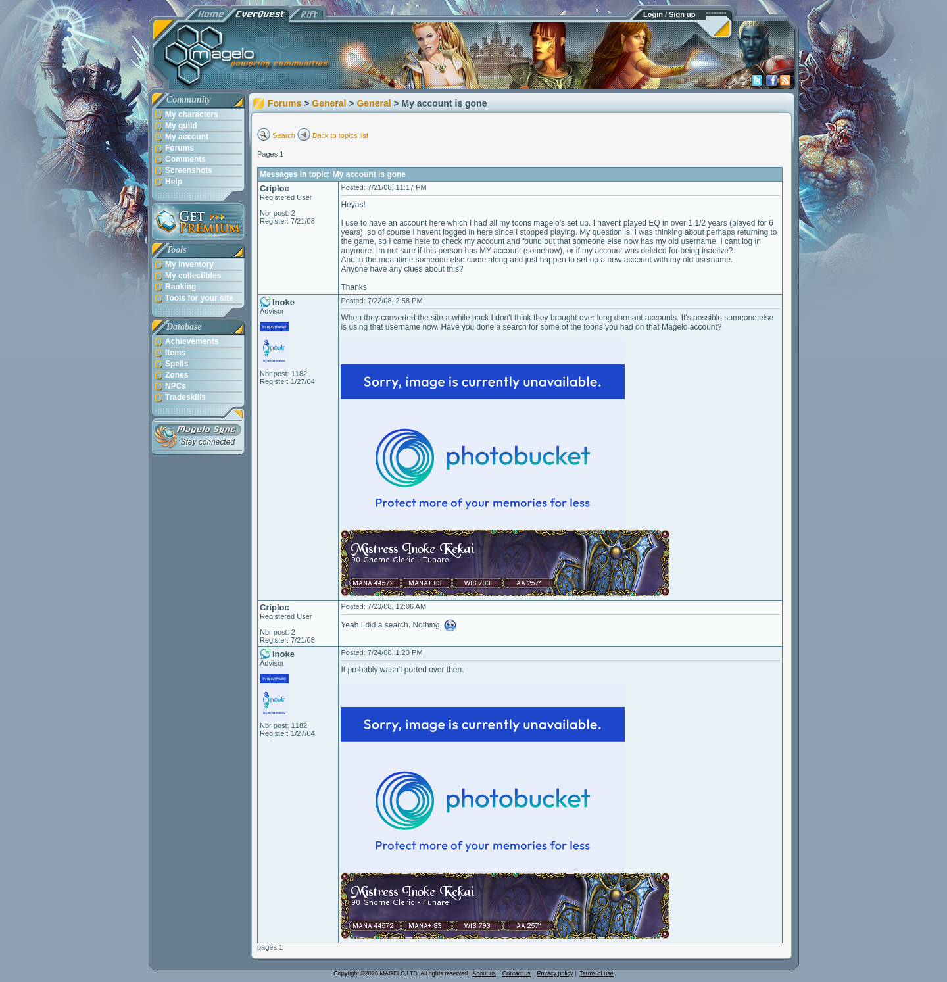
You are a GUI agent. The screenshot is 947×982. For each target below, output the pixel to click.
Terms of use (596, 973)
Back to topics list (340, 135)
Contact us (516, 973)
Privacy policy (555, 973)
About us (484, 973)
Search (283, 135)
